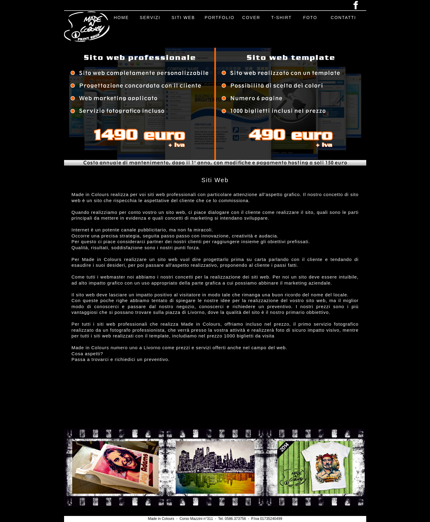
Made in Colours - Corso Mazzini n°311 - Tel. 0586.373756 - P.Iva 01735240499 (215, 519)
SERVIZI (150, 17)
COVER (251, 17)
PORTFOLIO (219, 17)
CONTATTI (343, 17)
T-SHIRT (281, 17)
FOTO (310, 17)
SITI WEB (183, 17)
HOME (121, 17)
